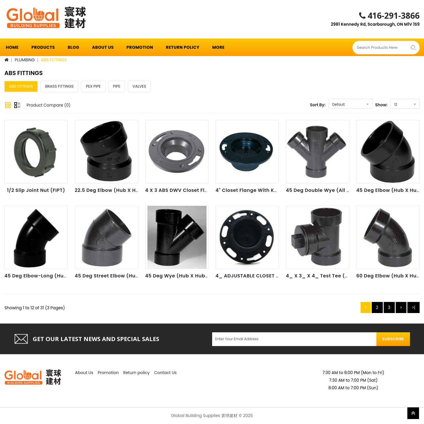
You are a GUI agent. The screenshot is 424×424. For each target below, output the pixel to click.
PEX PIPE (93, 86)
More (218, 47)
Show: (381, 105)
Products (43, 47)
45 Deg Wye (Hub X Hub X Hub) (184, 275)
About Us (103, 47)
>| (413, 307)
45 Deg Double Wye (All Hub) (322, 190)
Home (12, 47)
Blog (73, 47)
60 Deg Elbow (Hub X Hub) (389, 275)
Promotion (140, 47)
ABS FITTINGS (54, 60)
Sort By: (318, 105)
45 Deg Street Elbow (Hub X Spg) (116, 275)
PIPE (116, 86)
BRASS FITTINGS (59, 86)
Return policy (183, 47)
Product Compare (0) (48, 105)
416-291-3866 (389, 15)
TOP (413, 413)
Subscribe (393, 339)
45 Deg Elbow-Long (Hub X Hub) (45, 275)
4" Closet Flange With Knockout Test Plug (267, 190)
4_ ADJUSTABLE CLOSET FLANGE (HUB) (263, 275)
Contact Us (165, 373)
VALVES (139, 86)
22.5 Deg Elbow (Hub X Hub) (110, 190)
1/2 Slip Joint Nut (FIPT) (36, 190)
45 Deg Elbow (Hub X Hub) (389, 190)
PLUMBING (25, 60)
